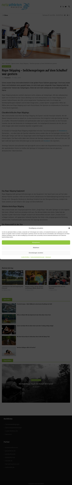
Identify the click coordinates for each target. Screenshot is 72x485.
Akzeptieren (36, 242)
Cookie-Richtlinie (25, 257)
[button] (69, 228)
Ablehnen (36, 247)
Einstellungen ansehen (36, 253)
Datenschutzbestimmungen (37, 257)
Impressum (48, 257)
